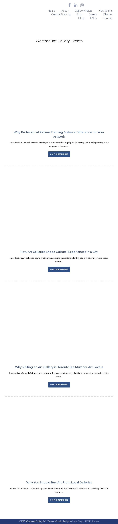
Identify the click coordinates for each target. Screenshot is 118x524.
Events (93, 14)
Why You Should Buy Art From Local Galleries (59, 482)
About (65, 10)
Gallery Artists (83, 10)
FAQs (93, 18)
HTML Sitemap (92, 521)
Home (51, 10)
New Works (105, 10)
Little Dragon (78, 521)
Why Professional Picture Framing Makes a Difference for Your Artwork (59, 134)
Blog (81, 18)
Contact (107, 18)
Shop (80, 14)
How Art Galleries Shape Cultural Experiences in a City (59, 252)
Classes (107, 14)
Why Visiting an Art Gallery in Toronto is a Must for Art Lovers (59, 367)
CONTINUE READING (59, 154)
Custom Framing (61, 14)
